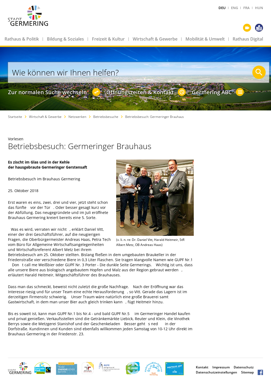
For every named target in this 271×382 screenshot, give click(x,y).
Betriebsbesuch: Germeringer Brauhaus (154, 116)
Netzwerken (77, 116)
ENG (234, 7)
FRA (246, 7)
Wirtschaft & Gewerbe (155, 39)
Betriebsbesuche (105, 116)
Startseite (15, 116)
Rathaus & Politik (22, 39)
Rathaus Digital (248, 39)
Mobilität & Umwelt (205, 39)
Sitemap (247, 372)
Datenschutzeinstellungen (216, 372)
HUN (259, 7)
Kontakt (202, 367)
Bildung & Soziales (65, 39)
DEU (222, 7)
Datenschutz (244, 367)
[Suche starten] (259, 72)
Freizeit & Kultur (108, 39)
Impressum (221, 367)
